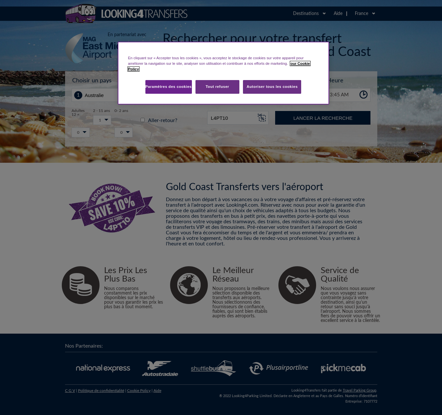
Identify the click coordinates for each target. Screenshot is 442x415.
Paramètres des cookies (168, 87)
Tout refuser (217, 87)
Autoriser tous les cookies (272, 87)
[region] (223, 73)
